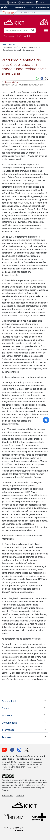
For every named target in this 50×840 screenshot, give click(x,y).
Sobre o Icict (9, 701)
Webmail (22, 36)
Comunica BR (20, 7)
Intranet (32, 36)
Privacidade (7, 795)
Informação (8, 729)
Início (4, 44)
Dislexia (13, 2)
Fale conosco (10, 36)
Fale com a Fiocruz (27, 13)
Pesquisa (7, 715)
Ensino (5, 708)
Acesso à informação (40, 7)
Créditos (20, 795)
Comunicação (9, 722)
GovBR (4, 7)
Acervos (6, 737)
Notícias (12, 44)
